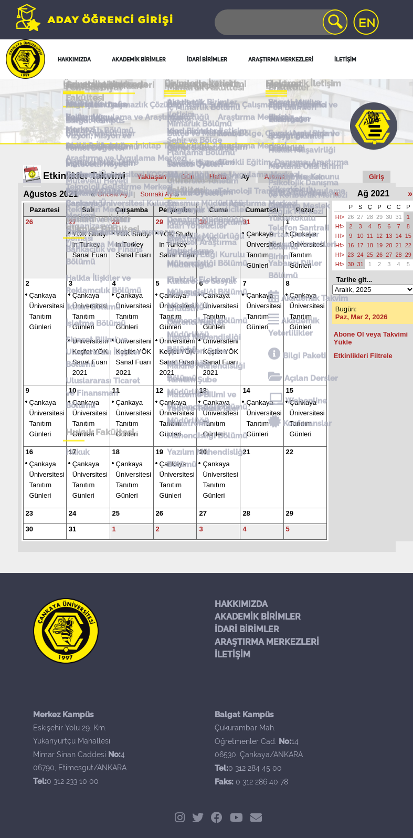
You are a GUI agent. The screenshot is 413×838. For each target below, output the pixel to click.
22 (289, 452)
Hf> (339, 217)
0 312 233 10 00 (73, 781)
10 (72, 390)
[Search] (280, 22)
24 (72, 513)
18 (116, 452)
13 (202, 390)
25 (116, 513)
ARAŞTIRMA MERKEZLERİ (267, 642)
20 (202, 452)
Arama (274, 177)
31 (246, 222)
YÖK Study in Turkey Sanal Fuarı (90, 244)
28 (116, 222)
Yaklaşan (151, 177)
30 (202, 222)
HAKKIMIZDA (241, 604)
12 (159, 390)
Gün (188, 177)
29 (159, 222)
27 (72, 222)
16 (29, 452)
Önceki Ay (112, 194)
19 (159, 452)
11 (116, 390)
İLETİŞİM (232, 654)
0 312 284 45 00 (255, 768)
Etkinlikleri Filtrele (363, 356)
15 (289, 390)
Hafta (218, 177)
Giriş (377, 177)
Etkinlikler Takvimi (84, 176)
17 (72, 452)
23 (29, 513)
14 (246, 390)
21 (246, 452)
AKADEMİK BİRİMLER (258, 617)
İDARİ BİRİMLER (247, 629)
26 (29, 222)
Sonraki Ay (156, 194)
